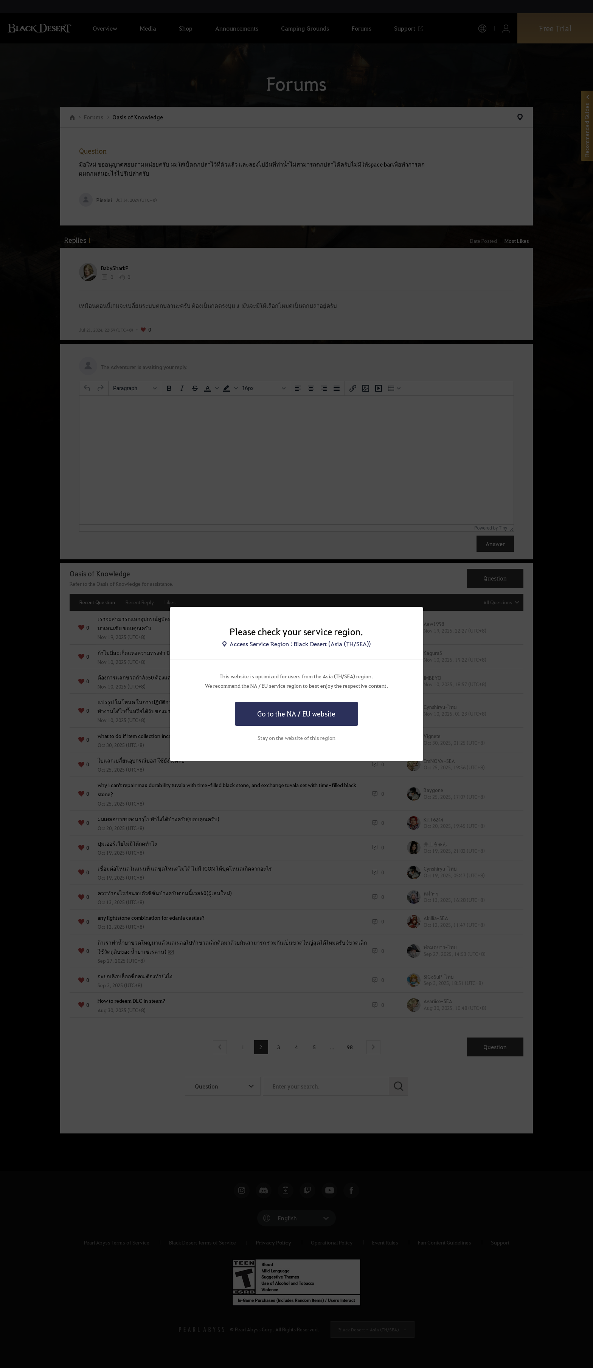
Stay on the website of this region (296, 737)
